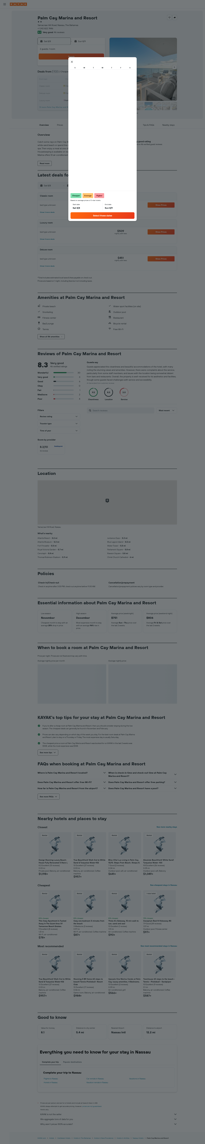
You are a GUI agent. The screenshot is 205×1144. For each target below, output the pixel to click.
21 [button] (91, 86)
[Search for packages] (4, 29)
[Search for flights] (4, 12)
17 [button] (65, 86)
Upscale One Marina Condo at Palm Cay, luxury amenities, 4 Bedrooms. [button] (124, 980)
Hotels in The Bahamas (82, 1138)
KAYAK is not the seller (108, 1114)
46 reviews (59, 32)
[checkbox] (51, 448)
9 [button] (58, 79)
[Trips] (4, 62)
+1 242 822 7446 (45, 28)
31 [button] (65, 99)
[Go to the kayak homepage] (18, 4)
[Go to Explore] (4, 43)
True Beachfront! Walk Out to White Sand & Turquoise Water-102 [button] (89, 861)
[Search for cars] (4, 24)
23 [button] (58, 92)
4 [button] (71, 73)
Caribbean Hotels (63, 1138)
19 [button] (78, 86)
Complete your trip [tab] (50, 1062)
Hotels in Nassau (51, 1082)
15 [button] (98, 79)
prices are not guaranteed (91, 1106)
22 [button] (98, 86)
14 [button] (91, 79)
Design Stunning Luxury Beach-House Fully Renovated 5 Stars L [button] (53, 861)
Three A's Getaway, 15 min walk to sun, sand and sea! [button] (123, 922)
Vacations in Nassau (137, 1078)
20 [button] (85, 86)
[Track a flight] (4, 49)
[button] (5, 4)
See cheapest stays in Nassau (163, 885)
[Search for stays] (4, 18)
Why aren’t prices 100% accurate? (108, 1124)
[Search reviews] (122, 410)
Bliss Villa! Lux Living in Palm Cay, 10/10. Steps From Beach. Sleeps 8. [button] (124, 861)
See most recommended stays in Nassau (159, 946)
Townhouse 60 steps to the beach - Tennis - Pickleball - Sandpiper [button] (159, 980)
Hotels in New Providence (103, 1138)
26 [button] (78, 92)
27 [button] (85, 92)
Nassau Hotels (138, 1138)
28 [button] (91, 92)
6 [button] (85, 73)
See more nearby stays (167, 827)
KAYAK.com (42, 1138)
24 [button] (65, 92)
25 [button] (72, 92)
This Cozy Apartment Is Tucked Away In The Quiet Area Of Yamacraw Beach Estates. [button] (52, 924)
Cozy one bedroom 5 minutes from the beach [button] (89, 922)
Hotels (51, 1138)
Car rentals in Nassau (95, 1078)
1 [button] (120, 66)
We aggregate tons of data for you (108, 1119)
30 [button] (58, 99)
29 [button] (98, 92)
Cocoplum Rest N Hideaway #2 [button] (157, 921)
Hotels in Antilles (123, 1138)
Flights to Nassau (51, 1078)
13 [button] (85, 79)
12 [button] (78, 79)
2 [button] (58, 73)
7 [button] (91, 73)
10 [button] (65, 79)
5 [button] (78, 73)
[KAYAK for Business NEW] (4, 54)
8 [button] (98, 73)
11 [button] (72, 79)
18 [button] (72, 86)
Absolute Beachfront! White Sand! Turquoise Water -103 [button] (158, 861)
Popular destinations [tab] (72, 1062)
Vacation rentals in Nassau (97, 1082)
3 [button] (65, 73)
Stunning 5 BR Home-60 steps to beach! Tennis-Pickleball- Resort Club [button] (88, 982)
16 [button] (59, 86)
